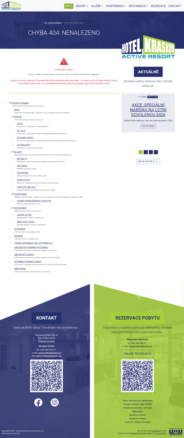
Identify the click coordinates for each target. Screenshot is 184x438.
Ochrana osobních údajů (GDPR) (137, 404)
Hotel (20, 123)
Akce (16, 110)
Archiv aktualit (148, 161)
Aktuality (22, 159)
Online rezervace (137, 353)
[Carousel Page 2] (146, 152)
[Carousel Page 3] (151, 152)
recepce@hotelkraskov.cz (49, 353)
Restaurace (20, 208)
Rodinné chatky (25, 138)
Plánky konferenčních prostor (34, 201)
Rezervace (19, 229)
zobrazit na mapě (46, 341)
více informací (148, 126)
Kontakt (18, 236)
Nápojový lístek (25, 222)
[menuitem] (68, 6)
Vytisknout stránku (137, 418)
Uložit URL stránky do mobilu (137, 422)
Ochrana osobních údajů (27, 261)
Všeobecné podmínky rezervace (31, 247)
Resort (18, 117)
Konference (20, 194)
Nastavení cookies (24, 254)
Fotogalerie (23, 145)
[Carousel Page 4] (156, 152)
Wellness (22, 166)
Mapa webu (20, 269)
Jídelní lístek (24, 215)
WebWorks (156, 431)
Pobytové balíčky (26, 187)
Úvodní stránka (20, 103)
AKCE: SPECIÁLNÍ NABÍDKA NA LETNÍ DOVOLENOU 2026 (148, 109)
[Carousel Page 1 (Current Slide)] (141, 152)
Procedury (22, 173)
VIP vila (21, 131)
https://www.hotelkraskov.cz (49, 356)
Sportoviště (23, 180)
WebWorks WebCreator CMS (140, 433)
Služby (18, 152)
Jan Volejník (161, 433)
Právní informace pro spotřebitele (33, 243)
